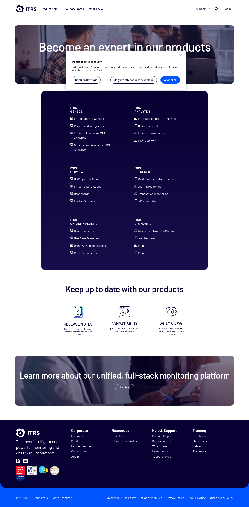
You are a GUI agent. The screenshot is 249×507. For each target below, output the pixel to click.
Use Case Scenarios (86, 238)
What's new (95, 8)
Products (77, 436)
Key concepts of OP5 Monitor (156, 231)
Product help (51, 8)
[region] (126, 70)
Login (227, 8)
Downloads (119, 436)
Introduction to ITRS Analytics (157, 118)
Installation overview (151, 133)
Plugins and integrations (89, 126)
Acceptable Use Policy (121, 497)
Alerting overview (149, 186)
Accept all (170, 80)
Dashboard (200, 436)
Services (76, 441)
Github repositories (124, 441)
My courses (200, 441)
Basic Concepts (84, 231)
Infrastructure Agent (87, 186)
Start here (125, 387)
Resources (200, 451)
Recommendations (86, 253)
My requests (160, 451)
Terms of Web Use (150, 497)
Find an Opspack (84, 201)
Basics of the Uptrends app (155, 179)
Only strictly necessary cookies (133, 80)
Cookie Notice (197, 497)
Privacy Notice (175, 497)
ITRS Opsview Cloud (87, 179)
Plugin (142, 253)
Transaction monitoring (153, 193)
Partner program (82, 446)
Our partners (79, 451)
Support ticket (161, 456)
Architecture (146, 238)
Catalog (198, 446)
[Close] (180, 55)
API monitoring (147, 201)
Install (142, 245)
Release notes (74, 8)
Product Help (160, 436)
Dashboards (81, 193)
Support (203, 8)
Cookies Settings (86, 80)
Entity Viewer (147, 140)
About (75, 456)
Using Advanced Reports (90, 245)
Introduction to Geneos (89, 118)
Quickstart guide (148, 126)
